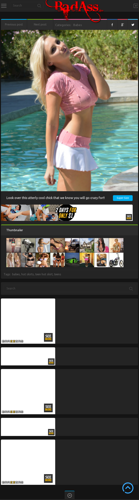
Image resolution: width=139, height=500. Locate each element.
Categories (4, 6)
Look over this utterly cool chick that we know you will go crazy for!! (55, 198)
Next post (40, 24)
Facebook (112, 24)
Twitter (133, 24)
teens (57, 274)
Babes (77, 25)
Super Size (123, 197)
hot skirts (27, 274)
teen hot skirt (44, 274)
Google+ (122, 24)
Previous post (14, 24)
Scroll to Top (128, 488)
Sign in (135, 6)
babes (16, 274)
